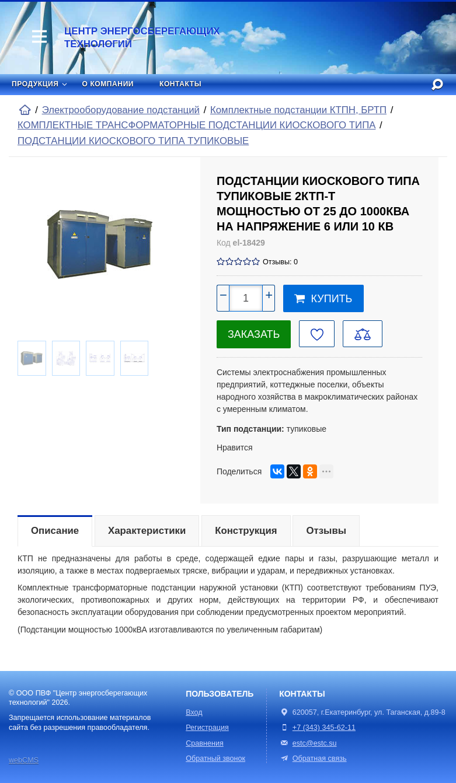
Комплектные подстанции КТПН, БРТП (298, 110)
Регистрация (207, 727)
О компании (108, 84)
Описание (55, 530)
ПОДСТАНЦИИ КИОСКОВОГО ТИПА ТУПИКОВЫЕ (133, 140)
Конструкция (246, 530)
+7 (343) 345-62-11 (324, 727)
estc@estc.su (315, 743)
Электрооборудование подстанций (121, 110)
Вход (194, 712)
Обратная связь (312, 758)
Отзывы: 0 (280, 262)
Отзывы (326, 530)
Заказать (254, 334)
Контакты (180, 84)
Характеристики (147, 530)
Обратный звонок (215, 758)
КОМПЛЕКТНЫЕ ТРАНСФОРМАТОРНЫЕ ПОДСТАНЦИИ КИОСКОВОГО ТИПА (196, 125)
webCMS (24, 760)
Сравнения (205, 743)
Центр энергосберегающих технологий (142, 38)
